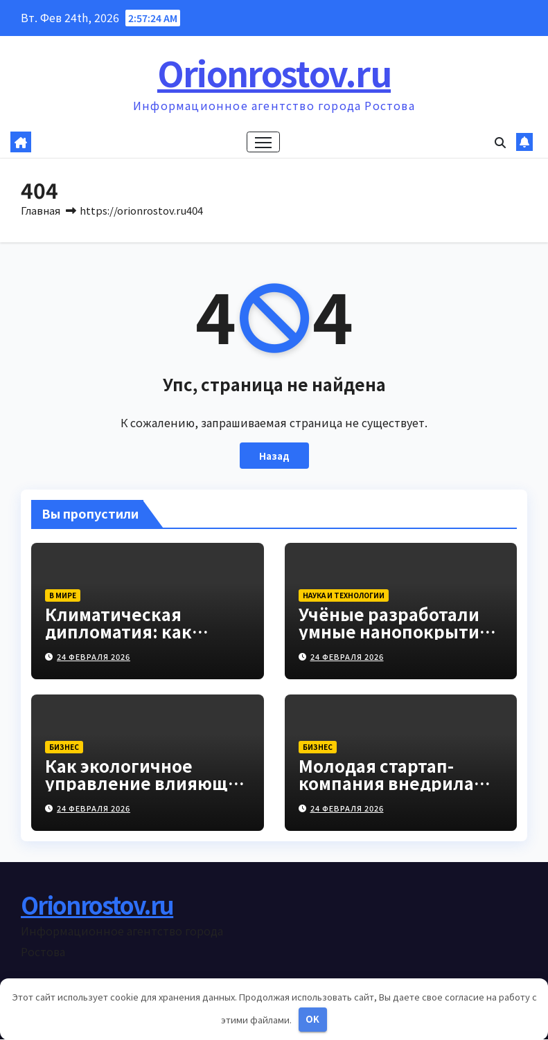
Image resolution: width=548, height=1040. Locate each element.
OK (312, 1018)
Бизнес (64, 747)
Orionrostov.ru (274, 72)
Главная (40, 210)
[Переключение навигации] (263, 142)
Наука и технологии (344, 596)
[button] (500, 142)
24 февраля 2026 (93, 657)
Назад (274, 456)
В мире (62, 596)
